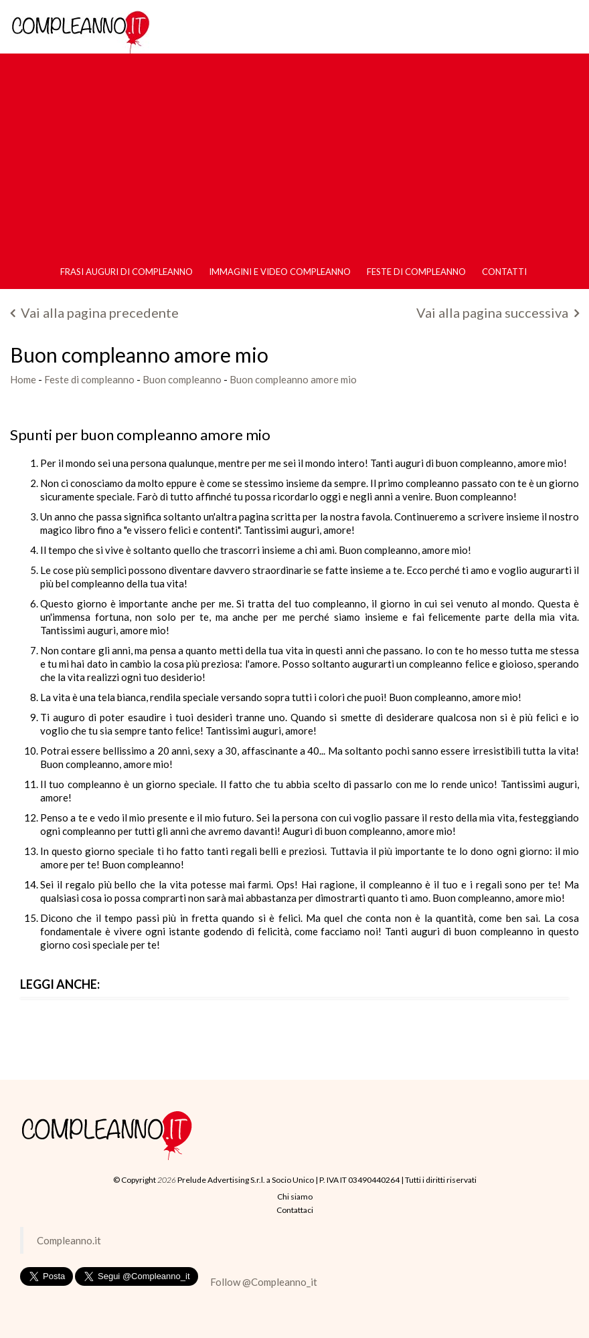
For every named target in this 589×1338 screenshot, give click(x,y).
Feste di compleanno (416, 271)
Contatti (504, 271)
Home (23, 379)
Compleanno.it (69, 1240)
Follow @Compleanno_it (263, 1282)
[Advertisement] (294, 154)
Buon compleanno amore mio (293, 379)
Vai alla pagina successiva (497, 312)
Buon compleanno (182, 379)
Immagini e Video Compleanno (280, 271)
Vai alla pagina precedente (94, 312)
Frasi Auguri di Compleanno (126, 271)
